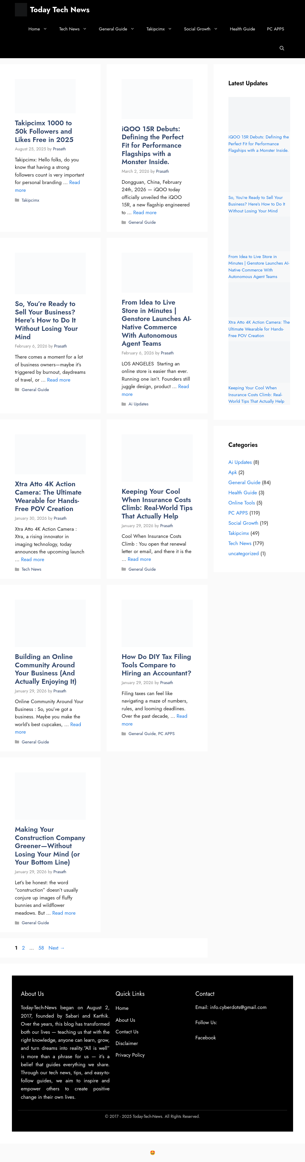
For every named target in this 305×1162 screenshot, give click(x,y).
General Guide (120, 29)
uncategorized (243, 553)
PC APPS (275, 29)
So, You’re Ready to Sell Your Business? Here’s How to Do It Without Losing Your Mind (46, 320)
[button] (282, 48)
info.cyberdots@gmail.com (238, 1007)
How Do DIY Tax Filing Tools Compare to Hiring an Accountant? (156, 665)
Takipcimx (162, 29)
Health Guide (242, 29)
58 (42, 947)
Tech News (76, 29)
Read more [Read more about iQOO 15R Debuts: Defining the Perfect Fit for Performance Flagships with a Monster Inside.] (144, 212)
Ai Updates (138, 404)
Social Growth (204, 29)
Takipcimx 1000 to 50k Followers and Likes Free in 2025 (44, 131)
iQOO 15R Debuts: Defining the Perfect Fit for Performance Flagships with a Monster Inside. (152, 145)
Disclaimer (127, 1043)
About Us (125, 1020)
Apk (232, 472)
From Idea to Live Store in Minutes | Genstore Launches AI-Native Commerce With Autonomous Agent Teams (156, 322)
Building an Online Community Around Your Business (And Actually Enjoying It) (46, 669)
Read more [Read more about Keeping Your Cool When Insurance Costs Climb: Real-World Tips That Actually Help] (139, 559)
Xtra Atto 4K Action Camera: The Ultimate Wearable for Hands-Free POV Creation (48, 496)
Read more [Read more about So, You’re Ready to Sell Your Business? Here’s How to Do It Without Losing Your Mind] (58, 379)
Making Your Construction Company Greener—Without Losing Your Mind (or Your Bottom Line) (50, 845)
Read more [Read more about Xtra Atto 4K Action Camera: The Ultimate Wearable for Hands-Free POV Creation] (32, 559)
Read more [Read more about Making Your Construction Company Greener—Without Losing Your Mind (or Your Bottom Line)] (64, 912)
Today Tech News (60, 9)
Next (57, 947)
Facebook (205, 1037)
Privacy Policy (130, 1054)
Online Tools (241, 502)
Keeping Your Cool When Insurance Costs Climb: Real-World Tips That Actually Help (157, 503)
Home (41, 29)
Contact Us (127, 1031)
